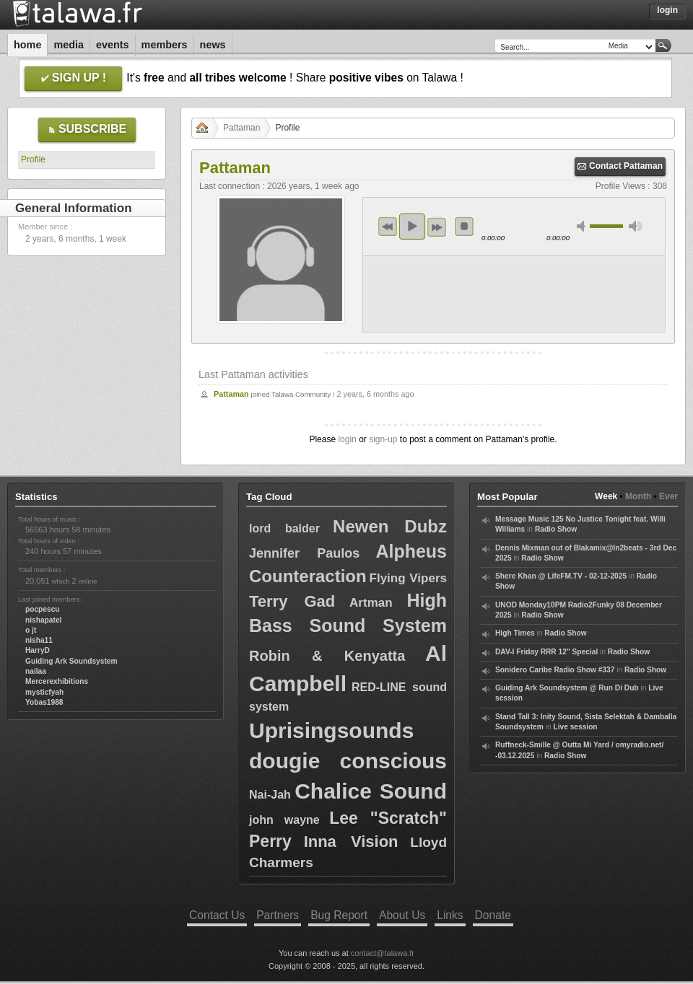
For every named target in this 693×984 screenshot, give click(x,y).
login (347, 439)
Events (112, 44)
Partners (277, 915)
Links (450, 915)
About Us (402, 915)
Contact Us (217, 915)
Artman (371, 603)
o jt (30, 630)
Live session (575, 727)
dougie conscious (348, 761)
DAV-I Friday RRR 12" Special (546, 652)
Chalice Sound (371, 791)
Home (27, 44)
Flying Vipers (408, 578)
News (213, 44)
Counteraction (308, 576)
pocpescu (42, 609)
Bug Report (338, 915)
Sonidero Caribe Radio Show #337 (554, 670)
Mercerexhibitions (56, 681)
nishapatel (43, 620)
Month (638, 496)
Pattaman (241, 128)
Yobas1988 (44, 702)
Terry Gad (292, 601)
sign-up (383, 439)
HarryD (37, 650)
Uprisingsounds (331, 730)
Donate (493, 915)
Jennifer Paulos (304, 553)
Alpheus (411, 551)
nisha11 (39, 640)
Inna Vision (351, 842)
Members (164, 44)
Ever (668, 496)
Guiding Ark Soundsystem (71, 661)
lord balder (284, 528)
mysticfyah (44, 692)
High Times (515, 633)
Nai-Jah (270, 794)
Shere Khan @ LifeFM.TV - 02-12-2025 (561, 576)
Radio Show (556, 529)
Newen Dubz (390, 526)
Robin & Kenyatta (327, 656)
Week (606, 496)
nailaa (35, 671)
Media (68, 44)
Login (667, 10)
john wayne (284, 820)
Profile (33, 159)
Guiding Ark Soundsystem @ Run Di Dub (567, 688)
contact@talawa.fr (382, 953)
